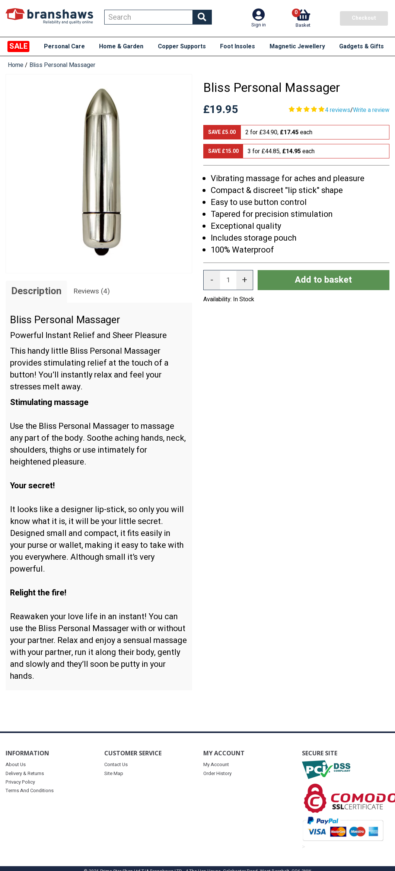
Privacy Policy (20, 781)
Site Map (113, 773)
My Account (216, 764)
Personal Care (64, 46)
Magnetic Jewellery (297, 46)
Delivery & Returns (25, 773)
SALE (18, 46)
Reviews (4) (91, 291)
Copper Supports (182, 46)
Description (36, 291)
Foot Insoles (237, 46)
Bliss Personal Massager (62, 65)
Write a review (371, 110)
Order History (217, 773)
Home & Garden (121, 46)
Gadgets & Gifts (361, 46)
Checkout (364, 18)
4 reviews (337, 110)
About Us (16, 764)
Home (15, 65)
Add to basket (323, 279)
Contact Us (116, 764)
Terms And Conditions (30, 790)
